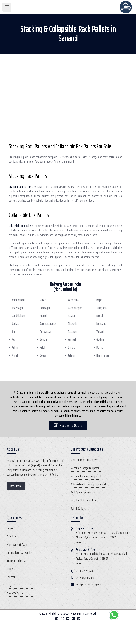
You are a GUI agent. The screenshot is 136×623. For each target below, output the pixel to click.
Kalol (42, 347)
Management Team (17, 544)
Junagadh (101, 308)
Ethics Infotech (88, 613)
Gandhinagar (75, 308)
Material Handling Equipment (86, 476)
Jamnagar (45, 308)
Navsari (72, 315)
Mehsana (101, 323)
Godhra (100, 339)
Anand (43, 315)
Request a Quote (68, 425)
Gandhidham (18, 315)
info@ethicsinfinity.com (89, 584)
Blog (9, 585)
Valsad (100, 331)
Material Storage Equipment (86, 468)
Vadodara (73, 300)
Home (10, 528)
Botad (99, 347)
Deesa (43, 355)
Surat (43, 300)
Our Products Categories (20, 552)
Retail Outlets (78, 508)
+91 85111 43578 (84, 571)
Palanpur (73, 331)
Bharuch (72, 323)
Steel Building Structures (84, 459)
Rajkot (100, 300)
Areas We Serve (15, 593)
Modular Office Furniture (84, 500)
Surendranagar (48, 323)
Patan (15, 347)
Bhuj (14, 331)
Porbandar (46, 331)
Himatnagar (102, 355)
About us (11, 536)
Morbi (99, 315)
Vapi (14, 339)
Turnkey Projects (16, 560)
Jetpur (71, 355)
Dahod (71, 347)
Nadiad (15, 323)
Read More (16, 485)
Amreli (15, 355)
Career (10, 568)
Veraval (72, 339)
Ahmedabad (18, 300)
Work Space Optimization (84, 492)
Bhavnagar (17, 308)
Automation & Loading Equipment (88, 484)
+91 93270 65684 (85, 578)
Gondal (43, 339)
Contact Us (13, 577)
